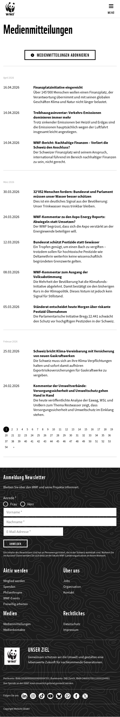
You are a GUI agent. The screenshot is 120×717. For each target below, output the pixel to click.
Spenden (9, 587)
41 (32, 441)
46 (64, 441)
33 (90, 435)
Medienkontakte (14, 630)
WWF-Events (11, 598)
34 (96, 435)
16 (92, 429)
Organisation (72, 587)
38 (12, 441)
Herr (30, 504)
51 (96, 441)
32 (83, 435)
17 (98, 429)
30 (70, 435)
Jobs (66, 581)
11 (60, 429)
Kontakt (68, 592)
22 (19, 435)
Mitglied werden (14, 581)
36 (109, 435)
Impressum (70, 630)
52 (103, 441)
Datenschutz (71, 624)
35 (103, 435)
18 (105, 429)
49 (83, 441)
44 (51, 441)
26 (45, 435)
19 (111, 429)
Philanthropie (12, 592)
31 (77, 435)
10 (53, 429)
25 (38, 435)
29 (64, 435)
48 (77, 441)
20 (6, 435)
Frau (13, 504)
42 (38, 441)
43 (45, 441)
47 (70, 441)
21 (12, 435)
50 (90, 441)
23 (25, 435)
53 (109, 441)
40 (25, 441)
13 (73, 429)
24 (32, 435)
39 (19, 441)
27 (51, 435)
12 (66, 429)
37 (6, 441)
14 (79, 429)
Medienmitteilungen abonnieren (63, 55)
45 (57, 441)
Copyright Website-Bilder (16, 709)
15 (85, 429)
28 (57, 435)
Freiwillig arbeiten (15, 604)
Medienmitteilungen (17, 624)
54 (6, 447)
